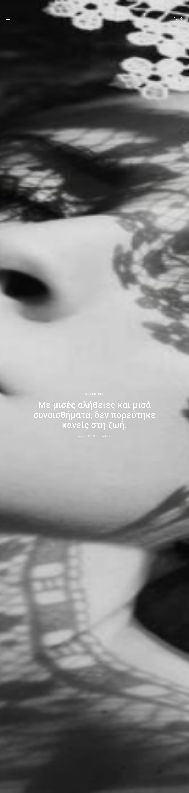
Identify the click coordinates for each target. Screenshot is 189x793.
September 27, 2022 (87, 436)
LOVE (101, 394)
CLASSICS (90, 394)
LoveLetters (106, 436)
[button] (181, 18)
